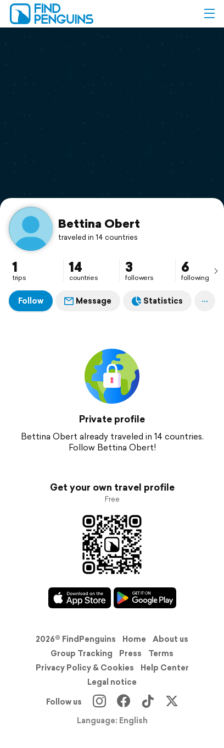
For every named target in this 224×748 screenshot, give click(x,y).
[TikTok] (147, 701)
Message (87, 300)
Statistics (157, 300)
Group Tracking (82, 653)
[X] (171, 701)
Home (134, 639)
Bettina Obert (99, 223)
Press (130, 653)
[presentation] (215, 270)
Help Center (165, 667)
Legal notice (112, 682)
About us (170, 639)
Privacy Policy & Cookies (85, 667)
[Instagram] (99, 701)
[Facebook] (123, 701)
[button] (209, 14)
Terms (160, 653)
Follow (30, 300)
